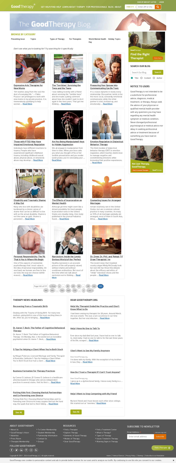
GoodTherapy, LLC (34, 456)
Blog (110, 7)
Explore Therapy (71, 433)
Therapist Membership (20, 441)
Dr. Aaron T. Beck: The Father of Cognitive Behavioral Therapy (39, 329)
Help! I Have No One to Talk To (85, 328)
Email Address (134, 432)
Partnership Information (47, 436)
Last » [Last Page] (90, 290)
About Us (14, 430)
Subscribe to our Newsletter (154, 456)
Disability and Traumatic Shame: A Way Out (30, 201)
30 (79, 286)
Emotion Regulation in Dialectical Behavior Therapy (106, 143)
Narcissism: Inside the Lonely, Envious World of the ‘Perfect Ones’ (66, 258)
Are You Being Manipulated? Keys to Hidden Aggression (68, 143)
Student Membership (46, 433)
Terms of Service (118, 456)
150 (62, 290)
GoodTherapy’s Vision (20, 433)
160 (68, 290)
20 (73, 286)
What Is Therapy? (104, 433)
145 (52, 290)
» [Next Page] (83, 290)
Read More (27, 104)
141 (88, 286)
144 (46, 290)
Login (161, 2)
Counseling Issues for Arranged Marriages (105, 201)
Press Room (16, 439)
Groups (41, 441)
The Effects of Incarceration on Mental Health (67, 201)
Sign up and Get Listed (146, 2)
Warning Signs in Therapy (107, 441)
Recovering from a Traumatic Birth (30, 306)
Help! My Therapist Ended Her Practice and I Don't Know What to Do (94, 308)
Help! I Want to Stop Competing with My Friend (93, 393)
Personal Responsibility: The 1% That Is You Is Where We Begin (29, 258)
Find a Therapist (71, 430)
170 (74, 290)
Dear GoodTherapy (72, 441)
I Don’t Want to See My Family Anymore (90, 350)
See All (19, 412)
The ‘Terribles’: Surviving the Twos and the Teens (66, 87)
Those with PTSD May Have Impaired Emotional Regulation (29, 143)
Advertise (15, 436)
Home (109, 456)
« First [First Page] (52, 286)
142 (94, 286)
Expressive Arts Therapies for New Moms (28, 87)
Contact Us (42, 439)
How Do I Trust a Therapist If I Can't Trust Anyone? (95, 372)
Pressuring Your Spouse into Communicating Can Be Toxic (104, 87)
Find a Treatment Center (107, 430)
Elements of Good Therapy (75, 436)
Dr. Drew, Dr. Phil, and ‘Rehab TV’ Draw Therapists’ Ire (106, 258)
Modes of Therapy (72, 439)
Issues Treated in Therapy (107, 439)
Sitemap (140, 456)
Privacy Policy (130, 456)
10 (68, 286)
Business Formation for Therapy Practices (34, 371)
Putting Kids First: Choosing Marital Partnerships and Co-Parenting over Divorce (37, 394)
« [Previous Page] (59, 286)
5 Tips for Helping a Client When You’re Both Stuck (38, 349)
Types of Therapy (104, 436)
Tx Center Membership (47, 430)
